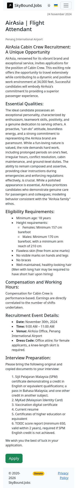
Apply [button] (14, 458)
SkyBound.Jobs (24, 5)
